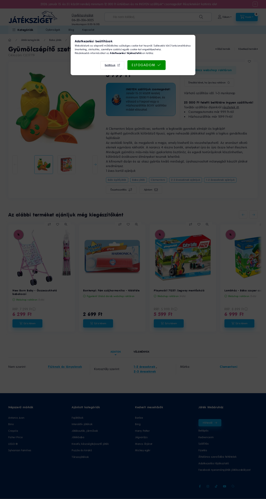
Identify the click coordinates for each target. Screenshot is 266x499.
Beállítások (110, 65)
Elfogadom (143, 65)
